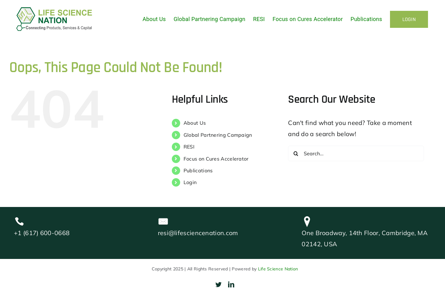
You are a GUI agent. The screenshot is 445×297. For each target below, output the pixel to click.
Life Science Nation (278, 269)
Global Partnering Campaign (218, 135)
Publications (198, 170)
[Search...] (356, 153)
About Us (195, 123)
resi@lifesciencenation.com (198, 233)
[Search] (295, 153)
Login (190, 182)
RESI (189, 147)
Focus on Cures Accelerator (216, 159)
